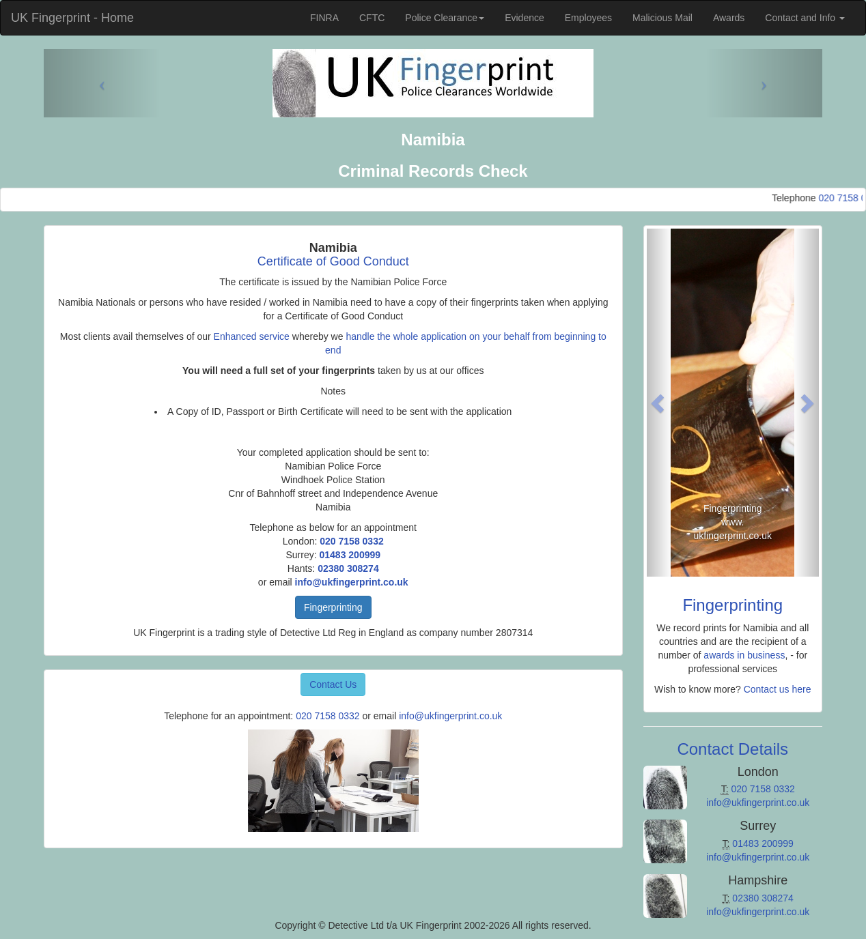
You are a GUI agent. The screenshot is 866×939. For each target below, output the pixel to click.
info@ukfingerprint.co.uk (351, 582)
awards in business (744, 655)
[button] (660, 403)
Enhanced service (252, 336)
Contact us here (777, 689)
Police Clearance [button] (444, 17)
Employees (588, 17)
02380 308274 (348, 568)
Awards (728, 17)
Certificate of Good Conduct (333, 261)
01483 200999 (349, 554)
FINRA (324, 17)
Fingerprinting (333, 607)
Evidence (524, 17)
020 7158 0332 (351, 541)
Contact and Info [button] (805, 17)
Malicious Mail (662, 17)
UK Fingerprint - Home (72, 18)
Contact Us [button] (333, 684)
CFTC (372, 17)
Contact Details (732, 749)
